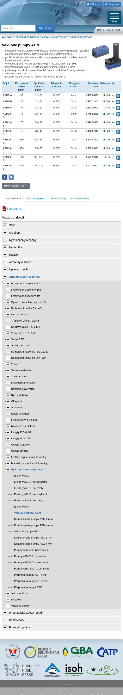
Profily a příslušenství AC (26, 283)
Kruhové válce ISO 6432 (25, 326)
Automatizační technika (27, 36)
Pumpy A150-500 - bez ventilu (31, 562)
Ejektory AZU (22, 475)
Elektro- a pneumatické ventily (28, 457)
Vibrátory (16, 407)
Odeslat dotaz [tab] (80, 198)
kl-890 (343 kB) (12, 209)
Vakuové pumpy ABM (81, 36)
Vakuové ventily (20, 605)
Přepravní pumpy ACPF (28, 587)
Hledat (45, 28)
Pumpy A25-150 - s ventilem (30, 556)
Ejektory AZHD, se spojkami (30, 481)
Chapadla (16, 401)
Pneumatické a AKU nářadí (26, 612)
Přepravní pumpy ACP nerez (31, 581)
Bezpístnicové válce (23, 388)
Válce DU (16, 364)
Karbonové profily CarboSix (27, 308)
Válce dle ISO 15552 (23, 333)
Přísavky (16, 599)
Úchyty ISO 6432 (21, 432)
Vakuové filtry (19, 593)
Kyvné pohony (19, 395)
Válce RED (17, 339)
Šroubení (14, 232)
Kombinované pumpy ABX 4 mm (33, 543)
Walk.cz (71, 684)
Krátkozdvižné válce (23, 382)
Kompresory (16, 620)
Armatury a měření (20, 262)
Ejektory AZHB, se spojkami (30, 494)
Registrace (112, 4)
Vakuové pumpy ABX (26, 531)
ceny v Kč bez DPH (14, 186)
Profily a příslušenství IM (25, 295)
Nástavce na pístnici (23, 426)
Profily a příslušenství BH (26, 289)
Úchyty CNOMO (20, 444)
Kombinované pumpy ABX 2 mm (33, 537)
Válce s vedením (21, 370)
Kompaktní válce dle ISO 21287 (29, 351)
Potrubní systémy (20, 627)
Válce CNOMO (20, 345)
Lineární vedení (20, 413)
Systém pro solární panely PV (28, 302)
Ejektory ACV (22, 506)
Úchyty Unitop (19, 450)
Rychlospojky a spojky (23, 240)
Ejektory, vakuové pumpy (54, 36)
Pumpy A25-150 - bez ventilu (31, 550)
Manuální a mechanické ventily (29, 463)
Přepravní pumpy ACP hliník (30, 574)
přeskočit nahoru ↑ (61, 690)
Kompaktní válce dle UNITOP (28, 357)
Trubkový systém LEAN (25, 320)
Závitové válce (19, 376)
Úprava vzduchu (19, 269)
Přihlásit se (94, 4)
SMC (12, 225)
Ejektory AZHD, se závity (28, 488)
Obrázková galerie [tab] (35, 198)
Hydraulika (15, 247)
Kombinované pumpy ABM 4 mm (33, 525)
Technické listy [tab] (58, 198)
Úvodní (8, 36)
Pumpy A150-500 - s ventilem (31, 568)
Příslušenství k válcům (24, 419)
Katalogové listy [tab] (12, 198)
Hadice (13, 254)
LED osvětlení (19, 314)
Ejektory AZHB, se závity (28, 500)
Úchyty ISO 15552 (22, 438)
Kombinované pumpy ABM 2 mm (33, 519)
